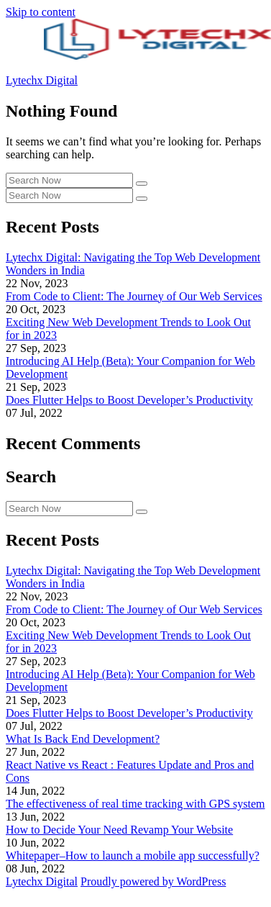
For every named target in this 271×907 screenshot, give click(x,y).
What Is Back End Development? (83, 739)
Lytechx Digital (42, 80)
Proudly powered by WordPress (153, 881)
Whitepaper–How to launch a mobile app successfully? (132, 855)
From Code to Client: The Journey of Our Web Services (134, 296)
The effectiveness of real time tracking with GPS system (135, 804)
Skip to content (40, 12)
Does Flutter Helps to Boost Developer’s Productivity (129, 400)
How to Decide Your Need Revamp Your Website (119, 829)
